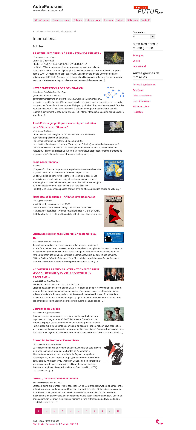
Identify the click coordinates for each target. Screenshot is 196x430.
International (139, 66)
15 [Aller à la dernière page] (118, 411)
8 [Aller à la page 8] (94, 411)
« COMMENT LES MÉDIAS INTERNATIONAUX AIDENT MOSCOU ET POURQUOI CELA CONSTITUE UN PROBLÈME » (66, 273)
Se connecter (52, 424)
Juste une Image (93, 20)
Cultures (78, 20)
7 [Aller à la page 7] (86, 411)
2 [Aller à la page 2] (46, 411)
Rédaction (138, 112)
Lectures (108, 20)
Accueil (36, 31)
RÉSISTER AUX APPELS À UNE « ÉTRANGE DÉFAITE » (67, 53)
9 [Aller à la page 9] (102, 411)
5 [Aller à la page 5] (70, 411)
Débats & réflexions (142, 95)
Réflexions (132, 20)
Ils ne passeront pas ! (46, 162)
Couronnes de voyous (46, 308)
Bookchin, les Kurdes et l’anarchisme (56, 340)
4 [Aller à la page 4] (62, 411)
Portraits (120, 20)
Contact (64, 424)
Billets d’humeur (41, 20)
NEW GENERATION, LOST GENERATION (58, 88)
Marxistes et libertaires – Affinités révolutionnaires (64, 196)
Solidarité (145, 20)
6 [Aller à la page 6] (78, 411)
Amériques (138, 55)
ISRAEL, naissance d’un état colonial (56, 378)
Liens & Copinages (142, 101)
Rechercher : (139, 32)
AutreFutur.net (48, 6)
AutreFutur (138, 90)
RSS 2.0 (74, 424)
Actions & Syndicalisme (144, 85)
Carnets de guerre (61, 20)
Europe (136, 61)
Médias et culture (141, 106)
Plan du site (38, 424)
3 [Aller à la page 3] (54, 411)
